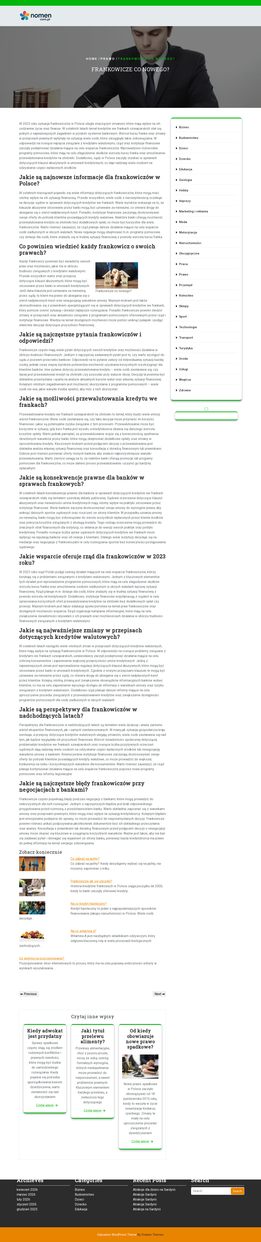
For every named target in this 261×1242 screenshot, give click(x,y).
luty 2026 (23, 1179)
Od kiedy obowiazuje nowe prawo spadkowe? (140, 1039)
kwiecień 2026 (27, 1169)
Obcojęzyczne (190, 253)
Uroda (185, 349)
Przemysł (187, 282)
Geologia (187, 186)
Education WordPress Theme (130, 1234)
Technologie (189, 320)
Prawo (108, 59)
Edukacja (187, 176)
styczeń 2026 (26, 1184)
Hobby (185, 195)
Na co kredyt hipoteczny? (89, 904)
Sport (185, 310)
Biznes (185, 137)
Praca (185, 262)
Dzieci (185, 157)
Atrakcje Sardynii (145, 1174)
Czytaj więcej (45, 1105)
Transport (187, 330)
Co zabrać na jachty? (85, 859)
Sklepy (185, 301)
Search (237, 1170)
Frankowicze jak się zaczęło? (91, 881)
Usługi (185, 358)
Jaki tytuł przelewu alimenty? (93, 1036)
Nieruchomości (191, 243)
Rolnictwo (188, 291)
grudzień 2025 (27, 1189)
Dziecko (186, 167)
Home (91, 59)
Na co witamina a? (83, 931)
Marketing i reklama (194, 214)
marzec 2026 (26, 1174)
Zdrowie (186, 378)
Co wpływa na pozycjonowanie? (41, 958)
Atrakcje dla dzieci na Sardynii (154, 1169)
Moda (185, 224)
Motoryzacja (189, 234)
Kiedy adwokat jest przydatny (45, 1033)
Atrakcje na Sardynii (147, 1189)
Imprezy (186, 205)
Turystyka (187, 339)
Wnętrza (186, 368)
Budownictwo (190, 147)
